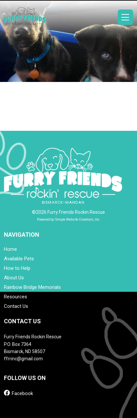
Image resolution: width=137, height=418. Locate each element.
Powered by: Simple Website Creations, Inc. (68, 219)
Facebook (18, 393)
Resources (15, 296)
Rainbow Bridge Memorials (32, 287)
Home (10, 249)
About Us (14, 277)
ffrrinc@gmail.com (23, 358)
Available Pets (19, 258)
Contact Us (16, 306)
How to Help (17, 268)
